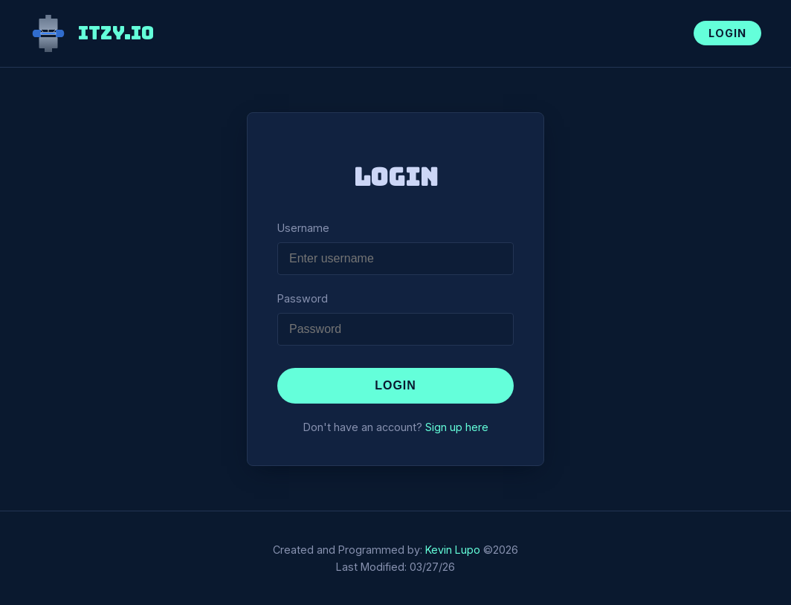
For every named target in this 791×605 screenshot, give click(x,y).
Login (727, 33)
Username (303, 227)
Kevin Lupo (452, 549)
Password (302, 298)
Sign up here (456, 427)
